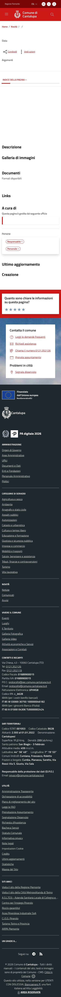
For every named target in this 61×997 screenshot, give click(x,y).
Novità (14, 26)
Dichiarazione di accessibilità (17, 796)
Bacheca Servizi (10, 828)
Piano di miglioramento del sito (18, 802)
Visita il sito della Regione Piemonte (21, 887)
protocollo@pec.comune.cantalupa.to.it (30, 682)
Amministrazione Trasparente (18, 791)
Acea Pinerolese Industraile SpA (19, 913)
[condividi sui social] (10, 51)
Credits (5, 854)
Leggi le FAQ (8, 807)
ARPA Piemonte (10, 929)
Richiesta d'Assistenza (14, 822)
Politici (5, 481)
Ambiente (7, 504)
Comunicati (8, 595)
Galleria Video (9, 639)
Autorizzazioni (9, 520)
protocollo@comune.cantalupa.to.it (28, 686)
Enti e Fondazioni (11, 471)
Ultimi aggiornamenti (13, 859)
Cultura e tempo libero (14, 530)
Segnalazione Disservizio (15, 817)
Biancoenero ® (33, 984)
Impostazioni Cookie (12, 848)
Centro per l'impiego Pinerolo (17, 903)
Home (5, 26)
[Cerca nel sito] (52, 14)
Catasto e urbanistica (13, 525)
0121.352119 (14, 670)
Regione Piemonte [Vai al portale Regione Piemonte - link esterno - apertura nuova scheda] (12, 3)
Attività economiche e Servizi (17, 644)
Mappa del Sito (10, 869)
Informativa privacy (12, 838)
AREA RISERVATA (29, 992)
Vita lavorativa (10, 572)
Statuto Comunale (12, 833)
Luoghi (5, 623)
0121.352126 (13, 666)
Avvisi (5, 600)
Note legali (8, 843)
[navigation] (6, 14)
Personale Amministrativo (16, 476)
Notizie (5, 590)
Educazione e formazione (15, 535)
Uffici (4, 460)
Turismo (6, 567)
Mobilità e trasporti (12, 551)
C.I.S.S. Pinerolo (10, 918)
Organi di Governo (11, 450)
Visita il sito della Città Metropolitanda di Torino (27, 892)
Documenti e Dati (11, 466)
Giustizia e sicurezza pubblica (17, 541)
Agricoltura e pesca (12, 499)
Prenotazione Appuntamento (17, 812)
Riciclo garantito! (11, 908)
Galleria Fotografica (12, 634)
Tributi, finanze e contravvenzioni (19, 561)
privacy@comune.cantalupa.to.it (26, 775)
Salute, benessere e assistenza (18, 556)
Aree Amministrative (13, 455)
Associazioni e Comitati (14, 649)
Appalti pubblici (10, 515)
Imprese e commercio (13, 546)
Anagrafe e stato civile (14, 509)
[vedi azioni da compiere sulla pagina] (27, 51)
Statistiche (8, 864)
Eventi (5, 618)
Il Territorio (7, 628)
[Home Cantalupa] (29, 14)
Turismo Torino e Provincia (15, 924)
